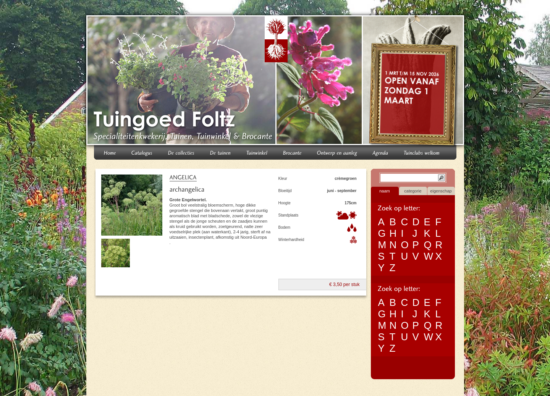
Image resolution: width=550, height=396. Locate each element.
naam (384, 191)
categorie (412, 191)
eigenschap (440, 191)
